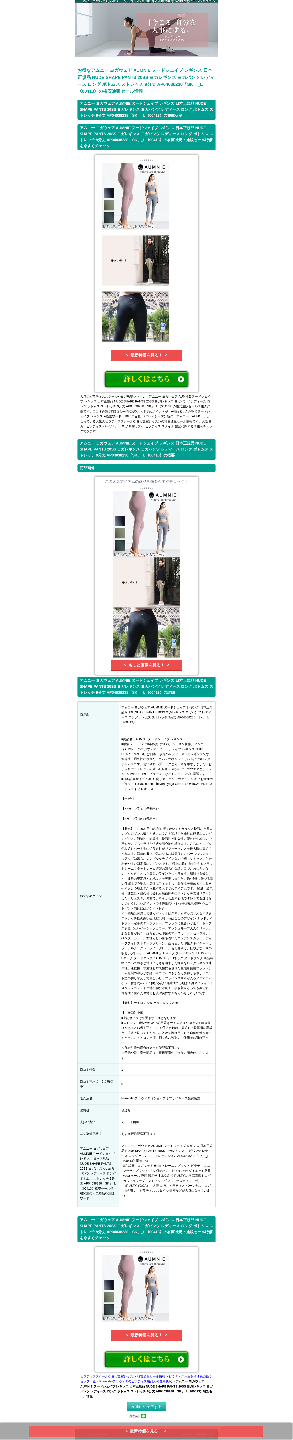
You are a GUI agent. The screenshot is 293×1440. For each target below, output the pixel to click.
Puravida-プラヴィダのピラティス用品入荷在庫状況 (135, 1381)
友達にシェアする (146, 1407)
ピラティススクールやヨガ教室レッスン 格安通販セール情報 (122, 1376)
